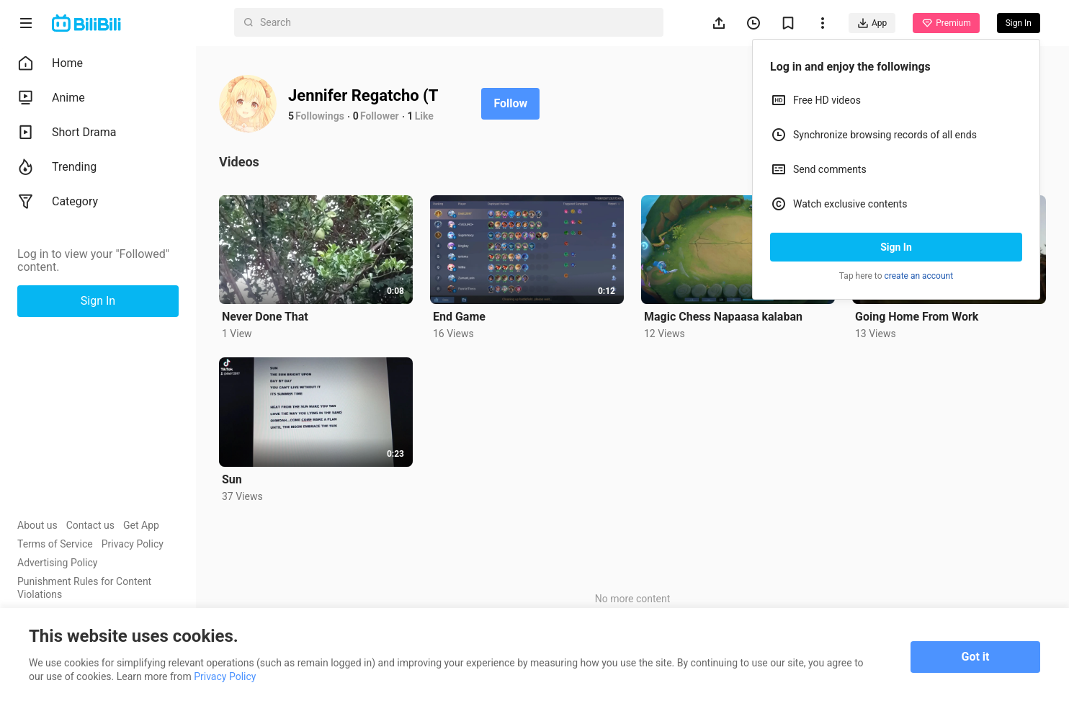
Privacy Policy (133, 544)
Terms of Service (55, 544)
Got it (976, 656)
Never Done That (265, 316)
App (872, 23)
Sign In (896, 247)
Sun (232, 479)
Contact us (90, 525)
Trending (57, 167)
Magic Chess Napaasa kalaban (723, 316)
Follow (510, 103)
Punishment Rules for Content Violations (84, 588)
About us (37, 525)
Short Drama (67, 132)
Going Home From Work (916, 316)
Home (50, 63)
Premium (945, 23)
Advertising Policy (57, 562)
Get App (141, 525)
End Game (459, 316)
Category (57, 201)
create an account (919, 276)
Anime (51, 98)
